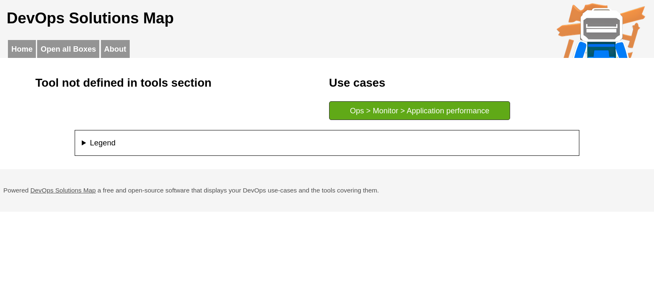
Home (22, 49)
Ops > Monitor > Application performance (419, 110)
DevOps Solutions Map (63, 190)
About (115, 49)
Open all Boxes (68, 49)
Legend (103, 142)
